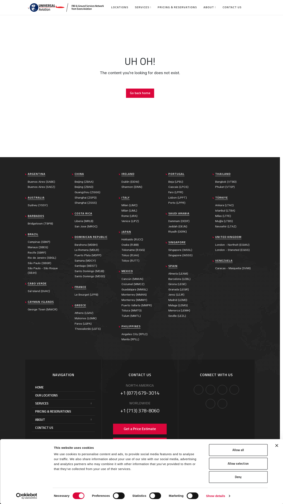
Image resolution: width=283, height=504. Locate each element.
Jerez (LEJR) (176, 294)
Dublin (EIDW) (130, 182)
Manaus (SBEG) (38, 247)
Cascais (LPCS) (178, 187)
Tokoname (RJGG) (133, 250)
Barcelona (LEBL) (179, 279)
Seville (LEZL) (177, 316)
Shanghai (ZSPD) (86, 197)
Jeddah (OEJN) (177, 226)
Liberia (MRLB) (84, 221)
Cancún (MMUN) (132, 279)
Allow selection (238, 463)
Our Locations (46, 395)
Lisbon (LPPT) (177, 197)
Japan (126, 231)
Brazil (33, 234)
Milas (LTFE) (223, 216)
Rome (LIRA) (129, 216)
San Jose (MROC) (86, 226)
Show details (215, 496)
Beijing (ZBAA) (84, 182)
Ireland (127, 174)
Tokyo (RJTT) (130, 260)
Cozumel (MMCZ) (132, 284)
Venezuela (224, 260)
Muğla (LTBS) (224, 221)
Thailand (223, 174)
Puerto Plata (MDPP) (88, 255)
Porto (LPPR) (176, 203)
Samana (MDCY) (85, 260)
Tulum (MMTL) (131, 316)
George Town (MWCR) (42, 309)
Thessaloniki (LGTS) (88, 329)
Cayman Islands (41, 301)
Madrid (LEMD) (177, 300)
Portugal (176, 174)
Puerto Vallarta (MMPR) (136, 305)
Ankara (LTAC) (224, 205)
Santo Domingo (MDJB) (89, 271)
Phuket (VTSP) (225, 187)
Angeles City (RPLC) (134, 334)
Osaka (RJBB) (130, 245)
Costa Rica (83, 213)
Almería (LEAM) (178, 273)
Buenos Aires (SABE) (41, 182)
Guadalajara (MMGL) (134, 289)
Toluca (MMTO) (131, 310)
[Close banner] (276, 445)
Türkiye (221, 197)
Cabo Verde (37, 283)
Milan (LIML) (129, 210)
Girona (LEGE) (177, 284)
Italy (125, 197)
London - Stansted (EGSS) (232, 250)
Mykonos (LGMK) (86, 318)
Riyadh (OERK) (177, 231)
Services (142, 7)
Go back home (140, 92)
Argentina (36, 174)
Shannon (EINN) (131, 187)
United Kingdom (228, 237)
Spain (173, 266)
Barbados (36, 216)
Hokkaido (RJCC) (132, 239)
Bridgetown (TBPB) (40, 223)
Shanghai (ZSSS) (86, 203)
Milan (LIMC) (129, 205)
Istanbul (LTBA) (225, 210)
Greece (80, 305)
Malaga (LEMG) (178, 305)
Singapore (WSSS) (180, 255)
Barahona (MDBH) (86, 245)
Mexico (127, 271)
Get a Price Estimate (140, 428)
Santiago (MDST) (86, 266)
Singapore (177, 242)
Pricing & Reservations (177, 7)
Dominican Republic (91, 237)
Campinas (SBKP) (39, 242)
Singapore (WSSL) (180, 250)
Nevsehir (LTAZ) (225, 226)
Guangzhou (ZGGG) (87, 192)
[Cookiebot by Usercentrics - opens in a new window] (27, 496)
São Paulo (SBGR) (39, 263)
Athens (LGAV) (84, 313)
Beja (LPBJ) (175, 182)
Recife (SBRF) (37, 252)
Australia (36, 197)
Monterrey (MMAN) (134, 294)
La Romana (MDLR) (87, 250)
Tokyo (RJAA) (130, 255)
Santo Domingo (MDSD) (90, 276)
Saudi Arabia (178, 213)
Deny (238, 477)
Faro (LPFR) (175, 192)
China (79, 174)
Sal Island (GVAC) (39, 291)
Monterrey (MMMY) (134, 300)
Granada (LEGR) (178, 289)
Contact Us (232, 7)
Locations (119, 7)
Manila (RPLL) (130, 339)
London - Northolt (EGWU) (232, 245)
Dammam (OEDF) (178, 221)
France (80, 287)
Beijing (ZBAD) (84, 187)
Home (39, 387)
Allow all (238, 450)
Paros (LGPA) (83, 323)
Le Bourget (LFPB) (86, 294)
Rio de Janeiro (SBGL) (42, 258)
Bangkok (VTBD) (226, 182)
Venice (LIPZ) (130, 221)
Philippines (131, 326)
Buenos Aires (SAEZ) (41, 187)
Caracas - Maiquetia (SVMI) (233, 268)
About (208, 7)
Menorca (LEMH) (179, 310)
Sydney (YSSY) (38, 205)
